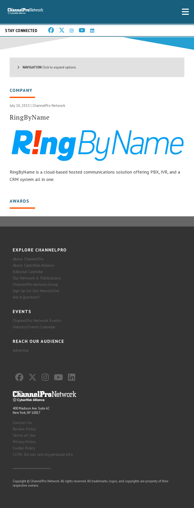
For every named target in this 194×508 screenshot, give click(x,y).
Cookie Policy (24, 447)
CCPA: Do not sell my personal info (43, 454)
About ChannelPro (28, 258)
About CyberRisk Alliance (33, 265)
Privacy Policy (24, 441)
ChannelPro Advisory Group (35, 284)
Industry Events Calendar (34, 326)
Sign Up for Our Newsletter (36, 290)
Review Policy (24, 428)
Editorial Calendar (28, 271)
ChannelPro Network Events (37, 320)
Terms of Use (24, 435)
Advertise (21, 350)
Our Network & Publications (37, 277)
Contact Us (22, 422)
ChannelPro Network (49, 105)
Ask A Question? (26, 297)
